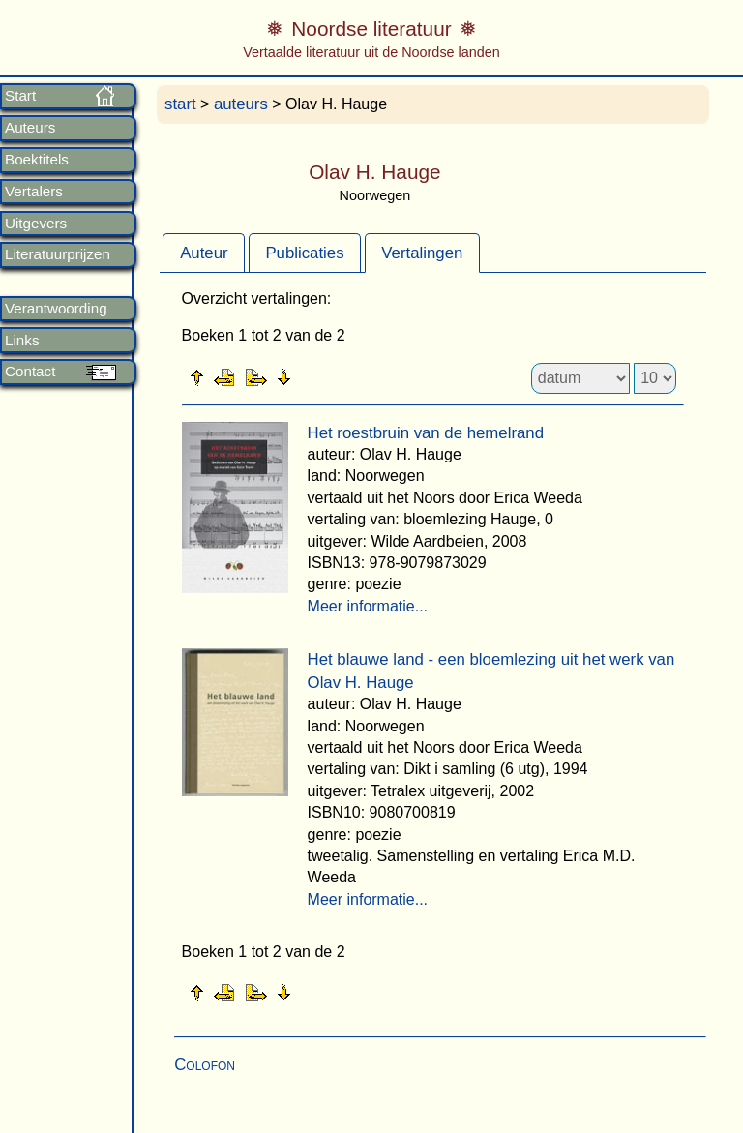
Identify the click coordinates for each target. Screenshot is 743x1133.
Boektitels (37, 159)
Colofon (204, 1065)
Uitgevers (36, 223)
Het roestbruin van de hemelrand (426, 433)
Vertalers (34, 191)
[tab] (204, 252)
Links (22, 340)
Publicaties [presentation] (304, 253)
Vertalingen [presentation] (421, 253)
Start (20, 96)
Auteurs (30, 127)
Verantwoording (56, 308)
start (180, 104)
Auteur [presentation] (203, 253)
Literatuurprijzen (57, 254)
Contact (30, 371)
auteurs (241, 104)
